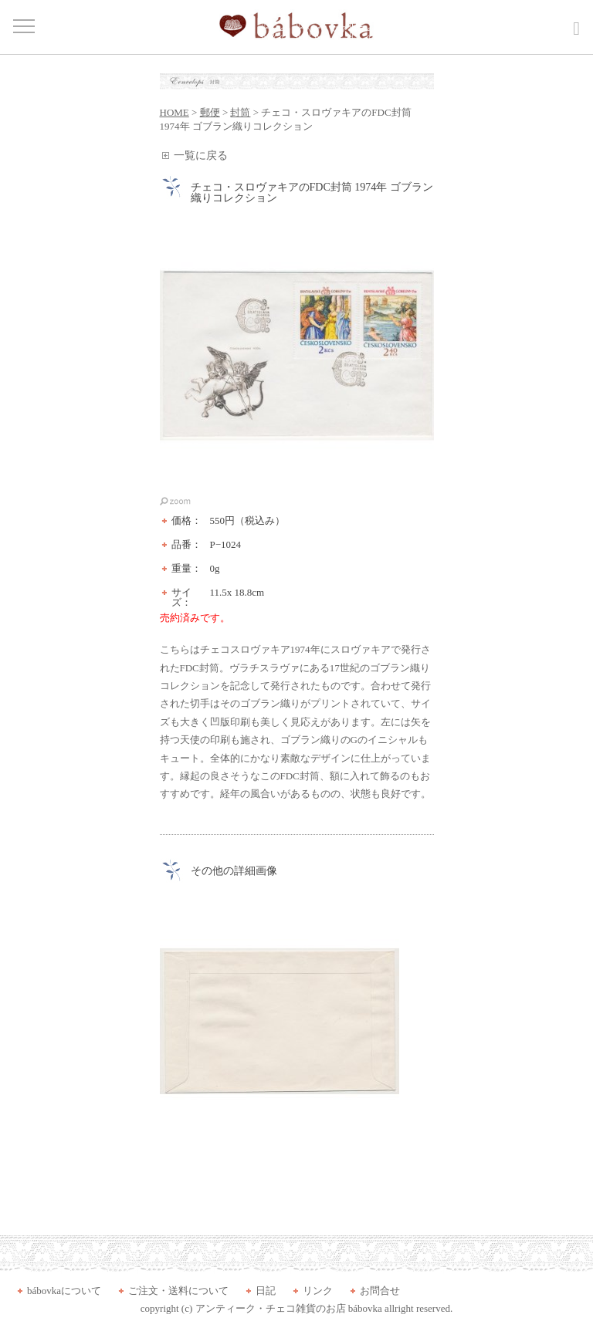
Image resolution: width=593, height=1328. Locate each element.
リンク (318, 1290)
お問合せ (380, 1290)
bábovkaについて (64, 1290)
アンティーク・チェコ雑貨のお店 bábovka (288, 1308)
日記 (266, 1290)
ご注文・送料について (178, 1290)
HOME (174, 112)
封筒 (240, 112)
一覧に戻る (201, 155)
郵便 (210, 112)
